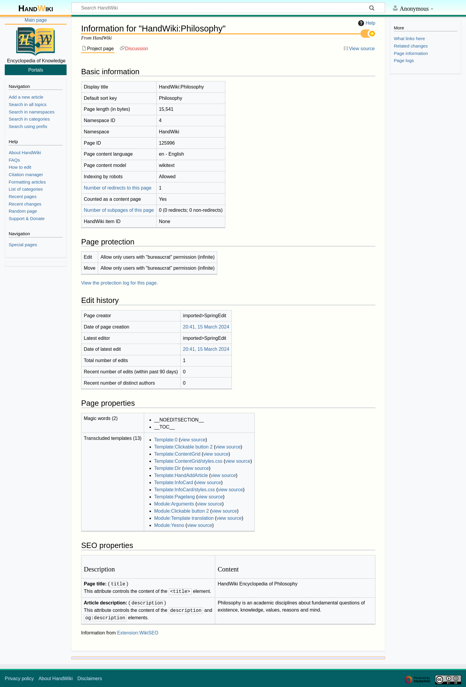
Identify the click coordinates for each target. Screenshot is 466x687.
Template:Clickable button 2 (183, 446)
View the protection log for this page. (119, 282)
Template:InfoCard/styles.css (184, 489)
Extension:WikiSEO (137, 632)
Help (366, 23)
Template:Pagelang (174, 496)
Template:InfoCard (173, 482)
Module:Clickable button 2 (181, 511)
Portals (35, 69)
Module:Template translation (184, 518)
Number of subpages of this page (119, 210)
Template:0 (165, 439)
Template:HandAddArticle (181, 475)
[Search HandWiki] (228, 8)
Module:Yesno (169, 525)
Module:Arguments (174, 503)
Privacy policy (19, 678)
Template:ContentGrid (177, 454)
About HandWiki (56, 678)
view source (192, 439)
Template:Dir (167, 468)
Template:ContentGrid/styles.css (188, 461)
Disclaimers (90, 678)
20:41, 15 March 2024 (206, 326)
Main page (36, 20)
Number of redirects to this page (118, 187)
